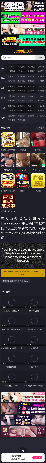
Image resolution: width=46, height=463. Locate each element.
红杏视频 (11, 120)
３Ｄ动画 (41, 76)
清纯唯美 (21, 100)
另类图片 (41, 100)
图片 (3, 98)
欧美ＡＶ (31, 76)
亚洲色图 (21, 96)
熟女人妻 (11, 81)
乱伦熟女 (31, 90)
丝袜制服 (21, 81)
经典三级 (21, 90)
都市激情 (11, 106)
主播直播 (31, 81)
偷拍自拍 (21, 86)
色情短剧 (21, 120)
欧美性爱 (41, 86)
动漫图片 (41, 96)
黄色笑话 (31, 110)
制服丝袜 (11, 90)
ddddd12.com (23, 51)
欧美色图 (31, 96)
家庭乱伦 (21, 106)
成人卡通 (31, 86)
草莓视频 (31, 116)
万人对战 (31, 67)
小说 (3, 108)
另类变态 (41, 90)
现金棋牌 (31, 71)
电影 (3, 88)
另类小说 (21, 110)
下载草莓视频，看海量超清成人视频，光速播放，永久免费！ (23, 273)
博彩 (3, 68)
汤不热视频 (41, 116)
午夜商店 (21, 116)
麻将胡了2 (11, 71)
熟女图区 (31, 100)
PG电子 (11, 67)
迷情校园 (11, 110)
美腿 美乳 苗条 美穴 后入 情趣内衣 (15, 281)
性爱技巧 (41, 110)
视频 (3, 78)
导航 (3, 117)
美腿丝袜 (11, 100)
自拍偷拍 (21, 76)
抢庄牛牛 (41, 71)
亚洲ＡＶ (11, 76)
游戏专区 (41, 67)
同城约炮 (11, 116)
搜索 (40, 57)
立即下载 (37, 457)
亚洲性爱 (11, 86)
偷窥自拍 (11, 96)
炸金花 (21, 71)
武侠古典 (41, 106)
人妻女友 (31, 106)
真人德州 (21, 67)
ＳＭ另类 (41, 81)
